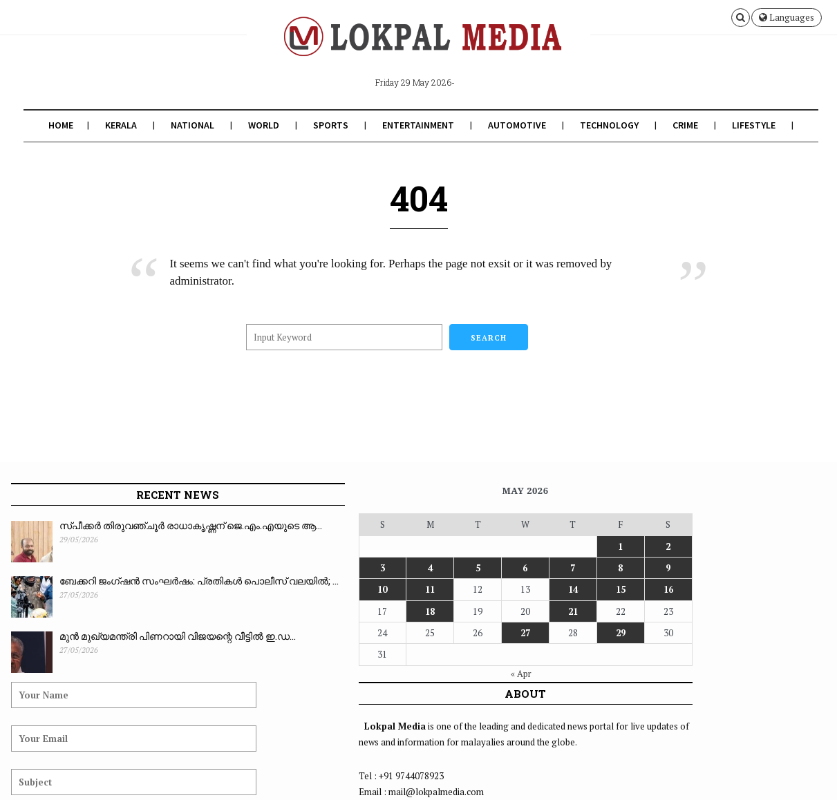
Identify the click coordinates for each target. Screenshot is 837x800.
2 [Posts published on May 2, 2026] (397, 546)
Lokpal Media (101, 768)
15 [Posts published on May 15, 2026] (370, 589)
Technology (607, 125)
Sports (328, 125)
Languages (786, 17)
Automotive (515, 125)
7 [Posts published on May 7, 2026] (342, 568)
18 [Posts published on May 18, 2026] (260, 611)
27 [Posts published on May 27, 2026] (314, 633)
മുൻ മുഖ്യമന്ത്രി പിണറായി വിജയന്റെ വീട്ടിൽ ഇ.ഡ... (122, 644)
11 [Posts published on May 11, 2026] (260, 589)
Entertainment (416, 125)
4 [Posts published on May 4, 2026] (259, 568)
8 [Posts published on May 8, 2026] (370, 568)
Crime (683, 125)
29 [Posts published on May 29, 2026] (370, 633)
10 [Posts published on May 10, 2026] (232, 589)
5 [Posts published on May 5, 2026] (287, 568)
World (261, 125)
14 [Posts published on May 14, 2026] (342, 589)
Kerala (119, 125)
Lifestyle (751, 125)
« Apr (311, 673)
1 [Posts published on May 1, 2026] (370, 546)
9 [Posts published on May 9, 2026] (397, 568)
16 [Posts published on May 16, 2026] (397, 589)
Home (58, 125)
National (190, 125)
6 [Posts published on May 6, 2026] (314, 568)
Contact (805, 768)
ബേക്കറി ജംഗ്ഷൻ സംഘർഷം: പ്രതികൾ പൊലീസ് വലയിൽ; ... (130, 588)
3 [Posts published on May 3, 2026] (231, 568)
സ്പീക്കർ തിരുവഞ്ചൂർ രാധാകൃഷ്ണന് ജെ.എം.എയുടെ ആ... (125, 540)
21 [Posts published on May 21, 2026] (342, 611)
